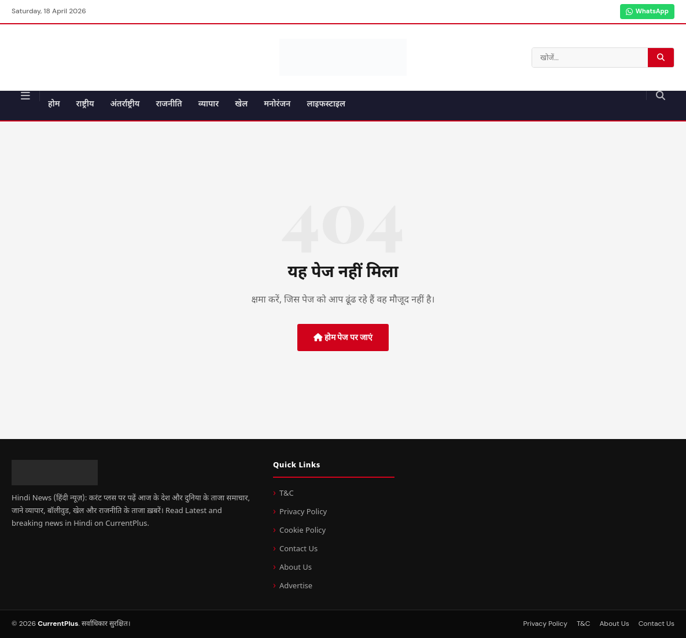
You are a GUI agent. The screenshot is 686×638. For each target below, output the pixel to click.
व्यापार (208, 104)
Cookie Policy (302, 531)
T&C (286, 494)
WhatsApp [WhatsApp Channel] (647, 11)
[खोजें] (660, 95)
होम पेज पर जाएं (343, 337)
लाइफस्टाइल (326, 104)
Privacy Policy (303, 512)
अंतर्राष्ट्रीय (125, 104)
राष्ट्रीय (85, 104)
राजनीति (169, 104)
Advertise (295, 586)
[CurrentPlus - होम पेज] (343, 57)
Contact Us (298, 549)
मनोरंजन (277, 104)
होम (54, 104)
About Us (295, 568)
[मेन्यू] (26, 96)
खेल (241, 104)
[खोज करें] (661, 57)
